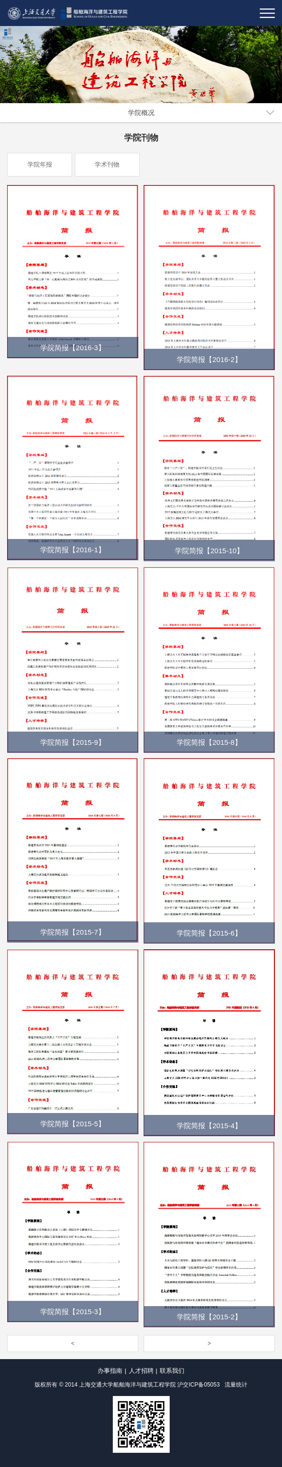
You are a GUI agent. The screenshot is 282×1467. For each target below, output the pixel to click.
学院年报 (39, 164)
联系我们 (172, 1370)
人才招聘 (141, 1370)
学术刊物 (107, 164)
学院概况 (141, 112)
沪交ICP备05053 (198, 1384)
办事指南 (110, 1370)
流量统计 (236, 1384)
